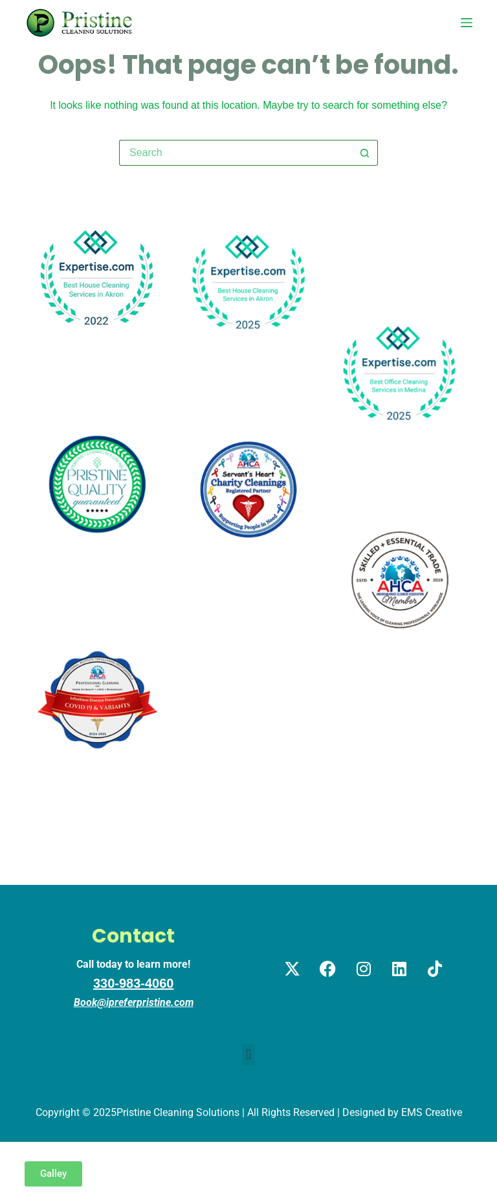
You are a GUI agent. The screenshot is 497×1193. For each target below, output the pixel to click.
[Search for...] (235, 153)
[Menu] (466, 22)
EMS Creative (431, 1112)
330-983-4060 (133, 983)
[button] (248, 1054)
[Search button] (365, 153)
